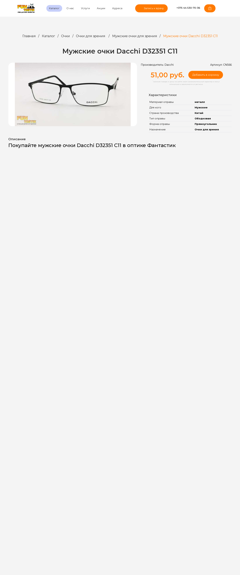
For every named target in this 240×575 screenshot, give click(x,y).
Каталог (54, 8)
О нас (70, 8)
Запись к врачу (151, 8)
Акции (101, 8)
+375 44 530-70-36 (186, 8)
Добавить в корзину (205, 74)
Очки (65, 36)
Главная (29, 36)
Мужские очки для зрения (134, 36)
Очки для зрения (91, 36)
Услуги (85, 8)
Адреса (117, 8)
